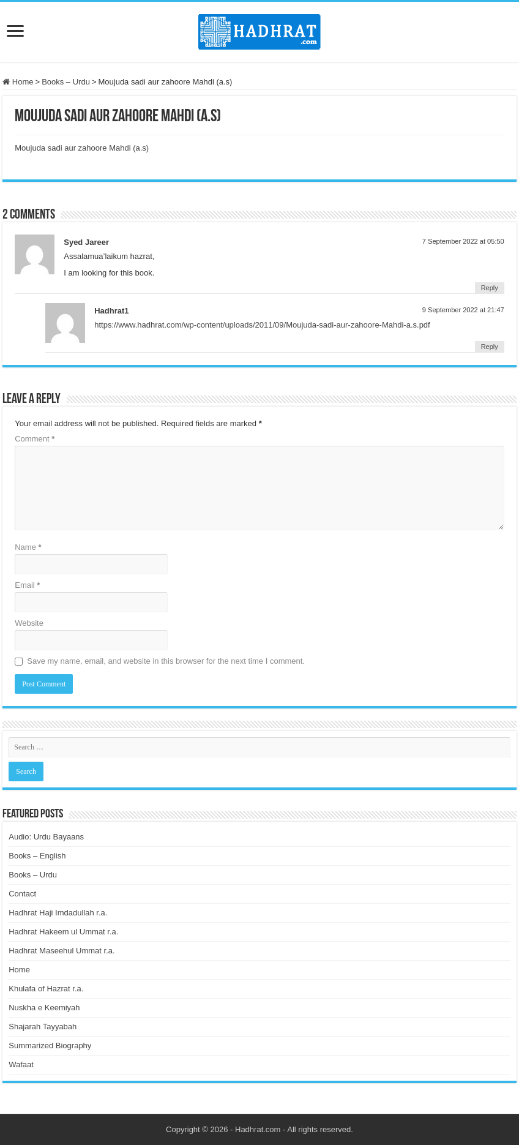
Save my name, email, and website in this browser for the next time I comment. (166, 661)
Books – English (37, 855)
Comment (34, 438)
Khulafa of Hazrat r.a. (46, 988)
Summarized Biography (50, 1045)
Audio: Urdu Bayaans (46, 836)
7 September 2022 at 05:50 (463, 241)
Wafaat (21, 1064)
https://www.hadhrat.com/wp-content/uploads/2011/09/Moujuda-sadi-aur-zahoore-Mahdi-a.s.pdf (262, 324)
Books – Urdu (66, 81)
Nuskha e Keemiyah (44, 1007)
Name (28, 547)
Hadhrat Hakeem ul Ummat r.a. (63, 931)
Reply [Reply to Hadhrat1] (489, 346)
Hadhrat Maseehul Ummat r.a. (61, 950)
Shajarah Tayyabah (43, 1026)
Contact (22, 893)
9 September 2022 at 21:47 (463, 309)
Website (29, 623)
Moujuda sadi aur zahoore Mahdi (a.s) (82, 147)
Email (27, 585)
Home (17, 81)
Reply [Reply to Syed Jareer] (489, 287)
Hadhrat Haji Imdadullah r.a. (58, 912)
